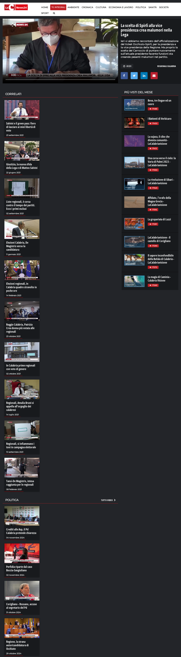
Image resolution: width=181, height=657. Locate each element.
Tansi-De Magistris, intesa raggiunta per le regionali (20, 483)
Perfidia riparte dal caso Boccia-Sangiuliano (19, 568)
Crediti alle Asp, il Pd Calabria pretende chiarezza (21, 531)
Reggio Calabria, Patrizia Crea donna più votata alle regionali (20, 328)
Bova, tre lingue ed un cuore (159, 102)
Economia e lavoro (121, 7)
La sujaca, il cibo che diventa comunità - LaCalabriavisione (159, 140)
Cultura (101, 7)
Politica (141, 7)
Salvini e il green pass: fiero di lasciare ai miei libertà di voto (21, 126)
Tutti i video (108, 500)
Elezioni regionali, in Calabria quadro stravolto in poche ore (21, 287)
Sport (45, 13)
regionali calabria (166, 66)
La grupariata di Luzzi (159, 219)
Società (164, 7)
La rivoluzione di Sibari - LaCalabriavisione (161, 181)
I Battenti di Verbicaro (159, 119)
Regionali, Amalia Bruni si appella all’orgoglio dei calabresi (20, 406)
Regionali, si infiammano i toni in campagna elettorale (21, 445)
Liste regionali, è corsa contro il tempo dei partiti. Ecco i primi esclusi (20, 205)
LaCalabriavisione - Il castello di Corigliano (159, 239)
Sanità (152, 7)
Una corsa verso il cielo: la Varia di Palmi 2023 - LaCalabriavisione (162, 161)
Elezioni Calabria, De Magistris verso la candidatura (17, 246)
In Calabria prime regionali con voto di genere (20, 367)
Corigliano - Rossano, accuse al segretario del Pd (21, 606)
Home (44, 7)
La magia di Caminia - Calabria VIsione (159, 278)
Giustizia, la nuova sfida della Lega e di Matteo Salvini (21, 166)
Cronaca (87, 7)
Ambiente (73, 7)
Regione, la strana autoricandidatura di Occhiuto (17, 645)
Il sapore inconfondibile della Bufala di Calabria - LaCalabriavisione (161, 258)
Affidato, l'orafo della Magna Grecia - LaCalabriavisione (159, 201)
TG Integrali (58, 7)
